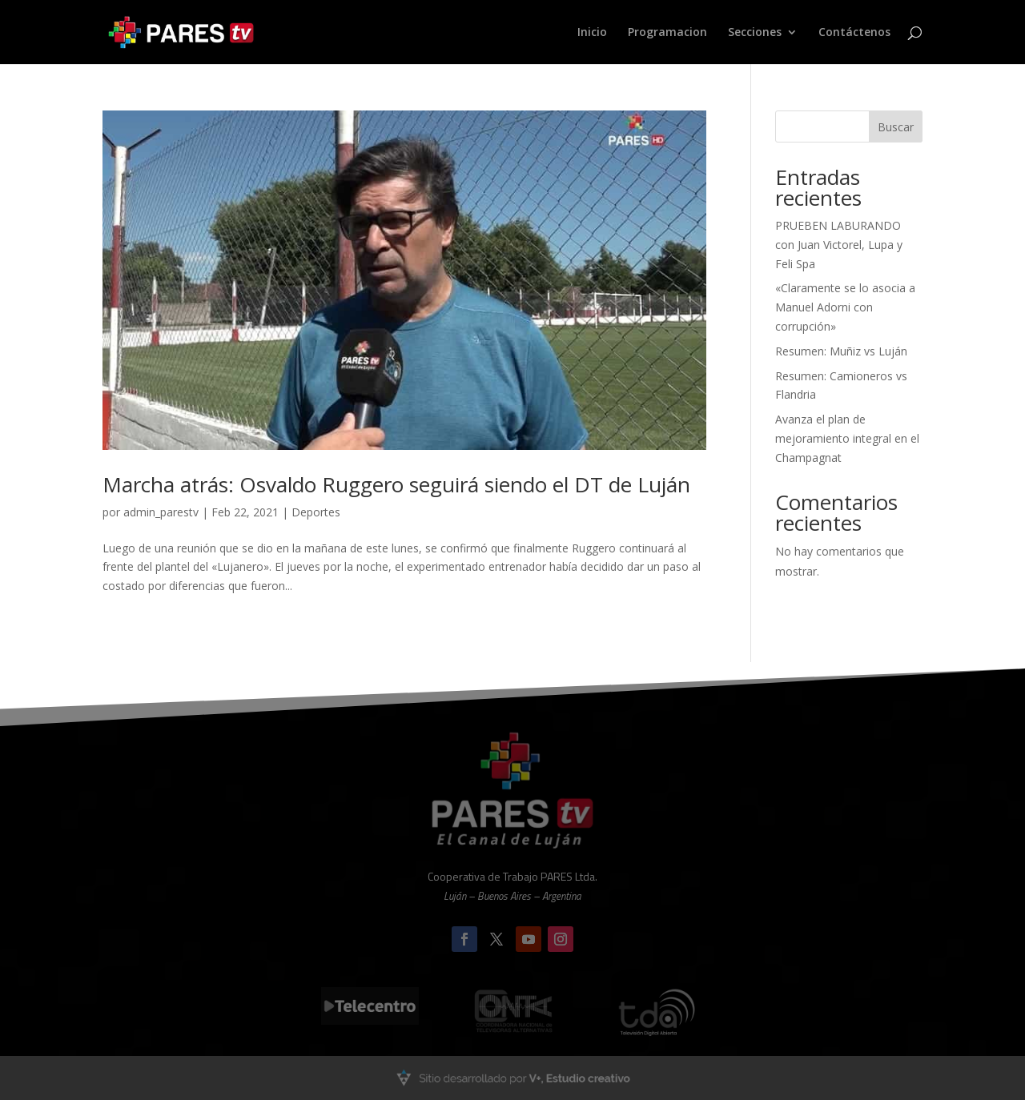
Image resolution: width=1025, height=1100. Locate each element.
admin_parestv (161, 512)
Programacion (667, 32)
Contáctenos (854, 32)
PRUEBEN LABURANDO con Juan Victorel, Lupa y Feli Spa (838, 244)
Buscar (896, 126)
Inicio (592, 32)
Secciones (755, 32)
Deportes (315, 512)
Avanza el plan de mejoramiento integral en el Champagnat (847, 438)
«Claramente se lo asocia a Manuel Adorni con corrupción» (845, 307)
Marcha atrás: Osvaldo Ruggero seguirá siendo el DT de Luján (396, 484)
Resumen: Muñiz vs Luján (841, 351)
